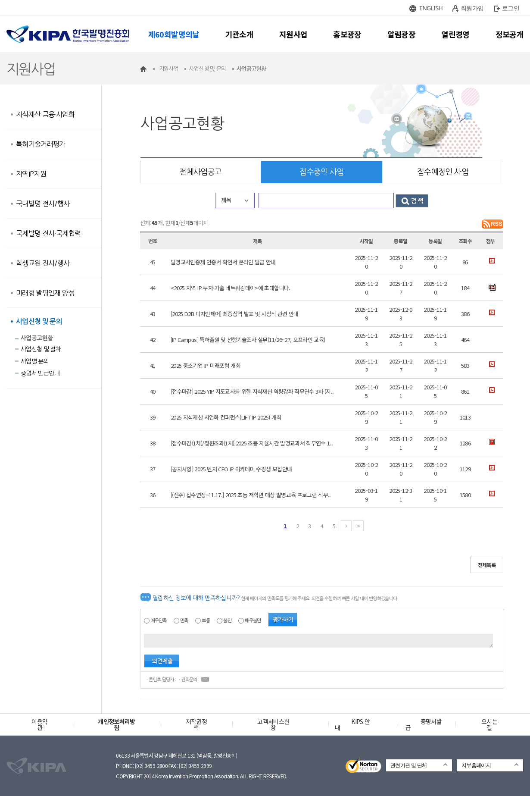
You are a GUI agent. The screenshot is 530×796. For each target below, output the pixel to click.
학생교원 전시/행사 (43, 263)
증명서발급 (423, 724)
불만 (227, 620)
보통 (206, 620)
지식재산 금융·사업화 (45, 114)
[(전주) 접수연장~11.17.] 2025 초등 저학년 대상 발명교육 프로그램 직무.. (251, 495)
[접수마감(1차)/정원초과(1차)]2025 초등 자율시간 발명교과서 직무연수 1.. (252, 443)
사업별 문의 (35, 361)
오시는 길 (489, 724)
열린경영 (455, 34)
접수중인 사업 (321, 172)
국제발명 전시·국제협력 (48, 233)
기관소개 (239, 34)
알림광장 (401, 34)
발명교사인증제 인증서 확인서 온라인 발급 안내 (223, 262)
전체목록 (487, 564)
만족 (184, 620)
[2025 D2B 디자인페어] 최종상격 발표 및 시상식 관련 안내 (235, 314)
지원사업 (293, 34)
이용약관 (39, 724)
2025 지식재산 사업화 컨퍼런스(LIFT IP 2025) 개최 (226, 417)
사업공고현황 (37, 338)
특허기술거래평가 (40, 144)
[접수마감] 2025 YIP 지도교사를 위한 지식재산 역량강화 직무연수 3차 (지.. (252, 391)
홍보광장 (347, 34)
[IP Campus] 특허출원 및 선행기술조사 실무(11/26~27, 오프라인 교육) (248, 339)
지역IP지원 (31, 173)
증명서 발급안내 (40, 373)
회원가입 (472, 8)
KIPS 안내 (352, 724)
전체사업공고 (200, 172)
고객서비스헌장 (273, 724)
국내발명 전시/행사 (43, 203)
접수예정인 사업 (442, 172)
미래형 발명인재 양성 (45, 292)
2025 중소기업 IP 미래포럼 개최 (205, 365)
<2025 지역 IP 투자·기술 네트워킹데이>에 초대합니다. (230, 288)
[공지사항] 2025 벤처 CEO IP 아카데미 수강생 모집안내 (231, 469)
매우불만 (253, 620)
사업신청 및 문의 (39, 321)
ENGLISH (431, 8)
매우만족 (158, 620)
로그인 (510, 8)
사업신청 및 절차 (41, 349)
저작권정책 (196, 724)
